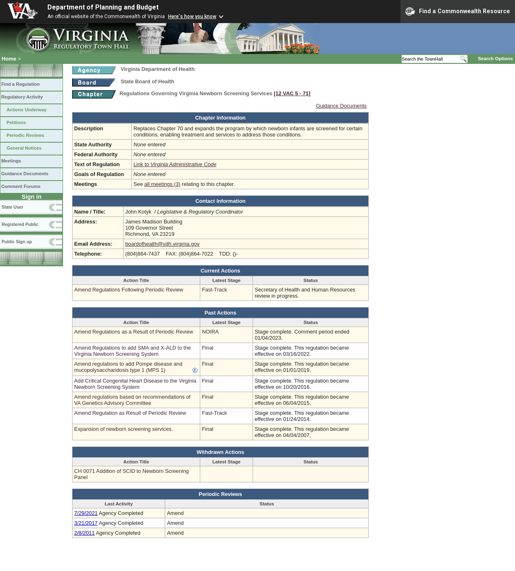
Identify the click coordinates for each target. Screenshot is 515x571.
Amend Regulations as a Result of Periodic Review (133, 332)
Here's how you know (192, 16)
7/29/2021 (86, 513)
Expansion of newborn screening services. (123, 429)
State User (12, 206)
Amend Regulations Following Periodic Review (128, 290)
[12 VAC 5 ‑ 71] (292, 93)
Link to (174, 164)
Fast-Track (214, 290)
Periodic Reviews (25, 135)
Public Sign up (17, 241)
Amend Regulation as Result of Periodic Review (130, 413)
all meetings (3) (162, 184)
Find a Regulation (20, 84)
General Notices (24, 148)
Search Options (495, 58)
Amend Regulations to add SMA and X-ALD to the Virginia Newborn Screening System (132, 351)
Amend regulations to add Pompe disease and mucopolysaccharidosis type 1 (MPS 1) (128, 367)
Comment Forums (20, 186)
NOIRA (210, 332)
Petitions (16, 122)
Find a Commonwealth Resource (457, 11)
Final (207, 348)
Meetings (11, 160)
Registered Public (20, 224)
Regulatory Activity (22, 96)
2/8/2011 (84, 533)
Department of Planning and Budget (103, 7)
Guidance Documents (24, 173)
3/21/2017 (86, 523)
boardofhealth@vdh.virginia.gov (162, 244)
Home (9, 59)
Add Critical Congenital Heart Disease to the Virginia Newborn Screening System (135, 384)
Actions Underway (27, 109)
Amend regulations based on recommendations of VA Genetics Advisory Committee (132, 400)
